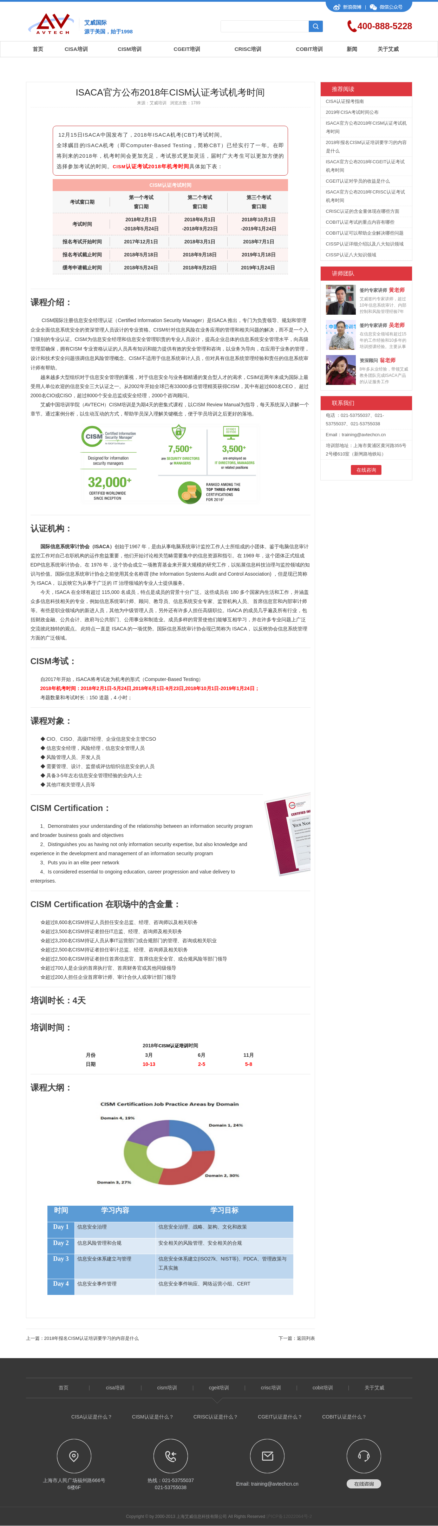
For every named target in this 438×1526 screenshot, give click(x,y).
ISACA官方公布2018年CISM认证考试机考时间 (366, 127)
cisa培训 (115, 1387)
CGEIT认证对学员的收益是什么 (358, 181)
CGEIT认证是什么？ (280, 1417)
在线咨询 (366, 470)
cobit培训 (323, 1387)
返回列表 (306, 1338)
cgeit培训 (219, 1387)
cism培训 (167, 1387)
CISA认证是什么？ (91, 1417)
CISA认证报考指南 (345, 101)
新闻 (352, 49)
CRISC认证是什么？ (216, 1417)
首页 (38, 49)
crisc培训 (271, 1387)
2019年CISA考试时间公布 (352, 112)
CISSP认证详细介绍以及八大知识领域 (365, 244)
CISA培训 (76, 49)
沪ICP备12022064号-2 (289, 1516)
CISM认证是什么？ (153, 1417)
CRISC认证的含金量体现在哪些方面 (362, 211)
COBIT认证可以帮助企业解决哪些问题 (365, 233)
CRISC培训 (248, 49)
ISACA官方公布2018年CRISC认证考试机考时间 (365, 196)
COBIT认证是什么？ (344, 1417)
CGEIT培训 (187, 49)
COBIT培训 (309, 49)
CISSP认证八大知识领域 (351, 254)
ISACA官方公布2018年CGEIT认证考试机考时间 (365, 166)
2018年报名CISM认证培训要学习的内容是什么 (91, 1338)
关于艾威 (388, 49)
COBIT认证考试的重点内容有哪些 (360, 222)
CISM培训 (130, 49)
